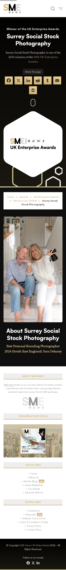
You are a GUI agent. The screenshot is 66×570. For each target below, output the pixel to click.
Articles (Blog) (31, 481)
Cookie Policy (34, 529)
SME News (25, 545)
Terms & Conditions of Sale (34, 522)
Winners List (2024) (25, 200)
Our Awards (34, 488)
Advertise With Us (34, 492)
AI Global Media (41, 545)
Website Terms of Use (34, 518)
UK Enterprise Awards (46, 196)
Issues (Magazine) (34, 484)
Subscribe (31, 514)
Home (10, 196)
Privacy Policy (34, 525)
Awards (23, 196)
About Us (34, 477)
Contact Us (34, 510)
